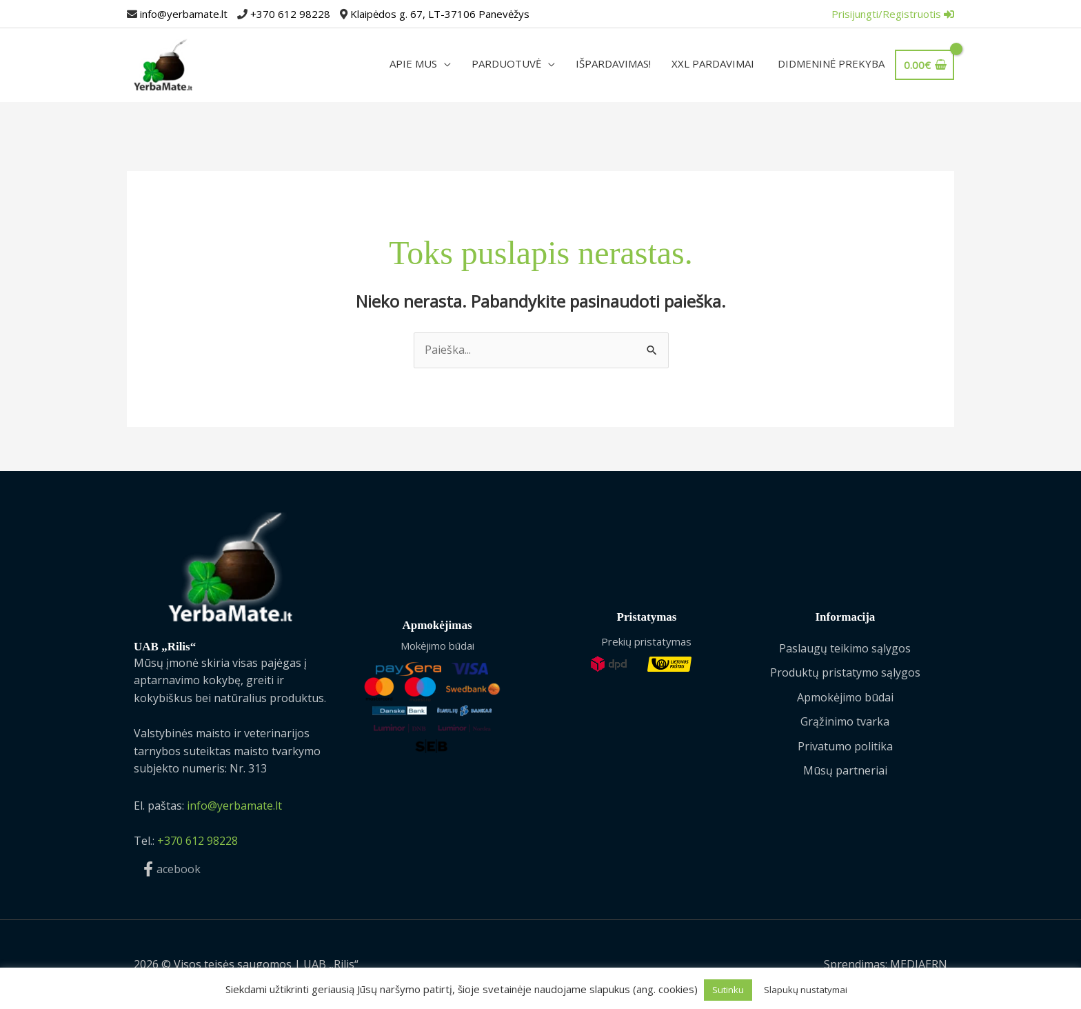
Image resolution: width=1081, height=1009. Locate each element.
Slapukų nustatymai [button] (805, 989)
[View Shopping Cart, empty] (923, 64)
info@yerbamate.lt (184, 14)
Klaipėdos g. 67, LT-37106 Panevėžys (439, 14)
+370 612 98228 (290, 14)
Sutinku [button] (728, 989)
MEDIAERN (918, 964)
